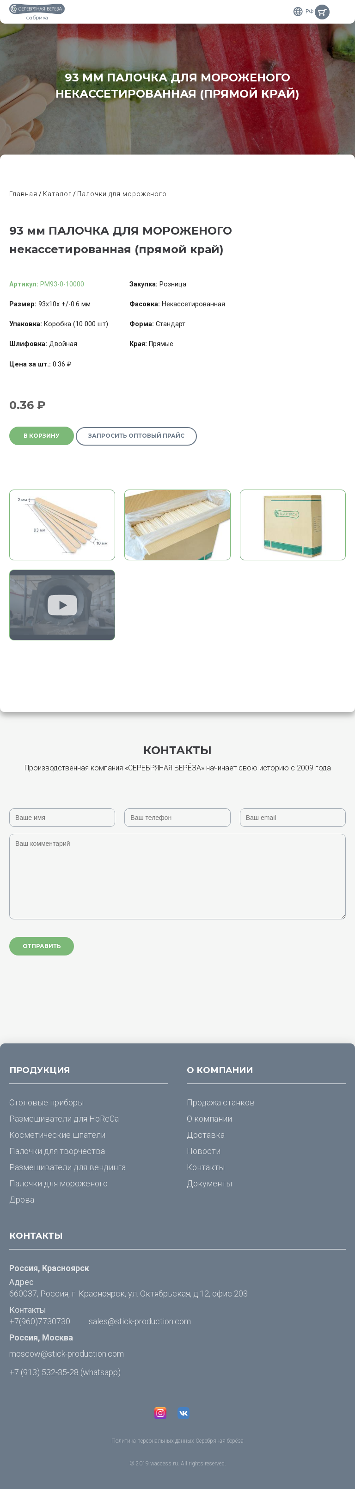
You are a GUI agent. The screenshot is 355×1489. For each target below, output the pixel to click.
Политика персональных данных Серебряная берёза (177, 1441)
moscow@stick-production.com (66, 1354)
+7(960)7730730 (39, 1321)
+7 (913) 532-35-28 (44, 1372)
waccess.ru (164, 1463)
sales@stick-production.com (140, 1321)
